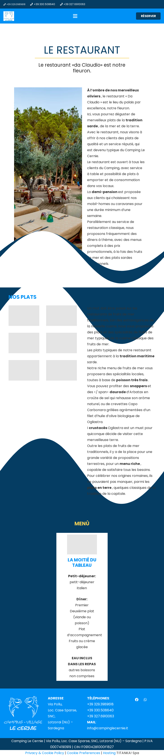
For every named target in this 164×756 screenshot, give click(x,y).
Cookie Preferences (83, 752)
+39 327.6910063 (100, 716)
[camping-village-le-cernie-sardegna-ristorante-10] (24, 315)
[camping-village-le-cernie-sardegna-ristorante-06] (24, 370)
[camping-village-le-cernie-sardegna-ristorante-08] (24, 343)
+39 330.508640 (100, 710)
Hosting (109, 752)
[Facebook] (136, 699)
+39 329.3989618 (100, 704)
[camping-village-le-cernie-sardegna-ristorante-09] (61, 315)
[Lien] (8, 16)
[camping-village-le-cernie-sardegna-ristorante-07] (61, 343)
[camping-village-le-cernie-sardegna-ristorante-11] (61, 370)
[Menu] (75, 16)
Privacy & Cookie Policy (44, 752)
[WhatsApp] (145, 699)
